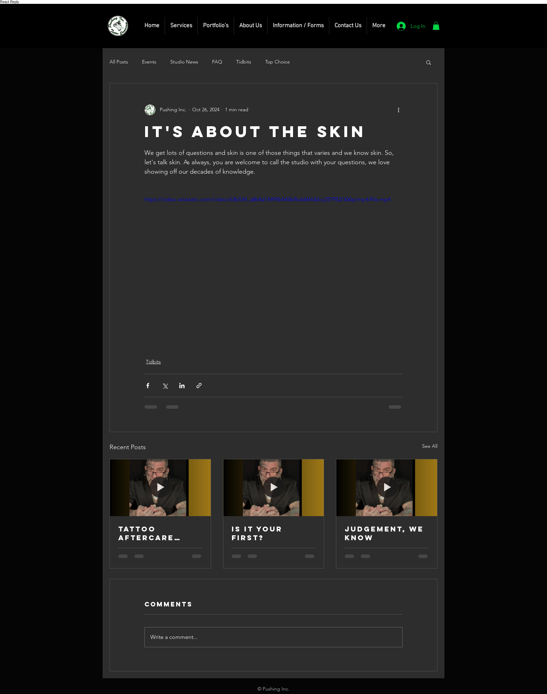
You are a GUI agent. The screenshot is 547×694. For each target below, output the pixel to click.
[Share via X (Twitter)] (165, 385)
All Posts (119, 62)
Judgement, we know (384, 533)
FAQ (217, 62)
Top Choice (277, 62)
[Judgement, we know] (386, 487)
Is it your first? (257, 533)
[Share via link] (199, 385)
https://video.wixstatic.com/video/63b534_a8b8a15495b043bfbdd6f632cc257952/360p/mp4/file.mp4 (267, 199)
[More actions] (398, 110)
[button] (181, 26)
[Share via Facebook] (147, 385)
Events (149, 62)
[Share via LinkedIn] (182, 385)
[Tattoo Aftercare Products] (160, 487)
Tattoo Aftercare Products (146, 533)
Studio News (184, 62)
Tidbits (243, 62)
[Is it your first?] (273, 487)
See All (429, 446)
